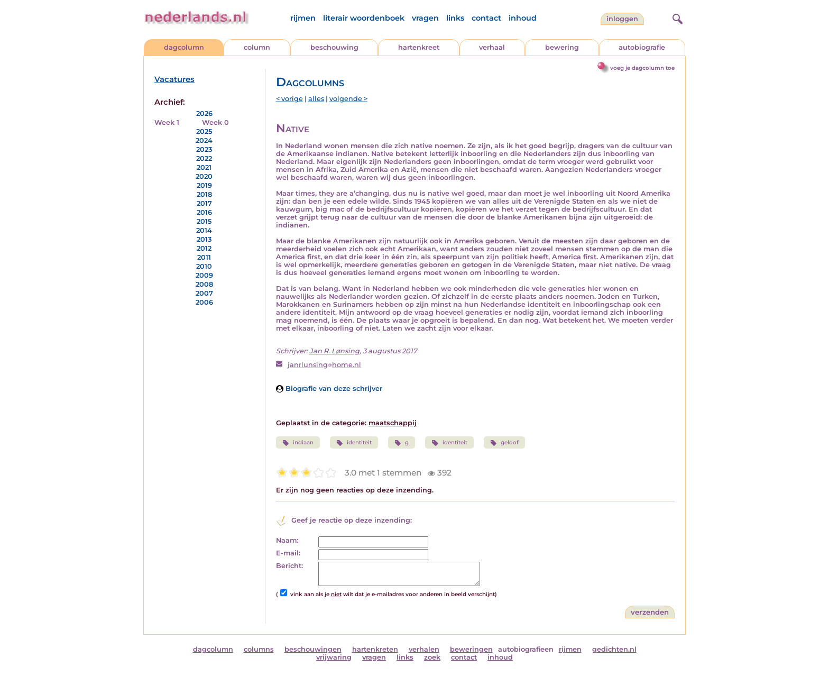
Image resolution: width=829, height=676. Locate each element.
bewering (562, 47)
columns (259, 649)
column (257, 47)
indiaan (298, 442)
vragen (425, 18)
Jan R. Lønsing (334, 351)
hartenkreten (375, 649)
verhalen (424, 649)
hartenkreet (418, 47)
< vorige (289, 99)
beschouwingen (313, 649)
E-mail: (288, 553)
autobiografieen (526, 649)
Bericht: (289, 566)
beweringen (471, 649)
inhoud (523, 18)
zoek (432, 657)
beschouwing (334, 47)
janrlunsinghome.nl (324, 365)
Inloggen (622, 19)
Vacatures (174, 79)
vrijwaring (334, 657)
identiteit (354, 442)
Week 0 (215, 122)
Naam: (287, 540)
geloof (504, 442)
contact (486, 18)
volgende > (348, 99)
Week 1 (166, 122)
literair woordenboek (363, 18)
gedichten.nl (614, 649)
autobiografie (642, 47)
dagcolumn (184, 47)
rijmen (303, 18)
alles (316, 99)
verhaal (492, 47)
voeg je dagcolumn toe (642, 68)
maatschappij (393, 423)
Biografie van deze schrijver (329, 388)
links (455, 18)
